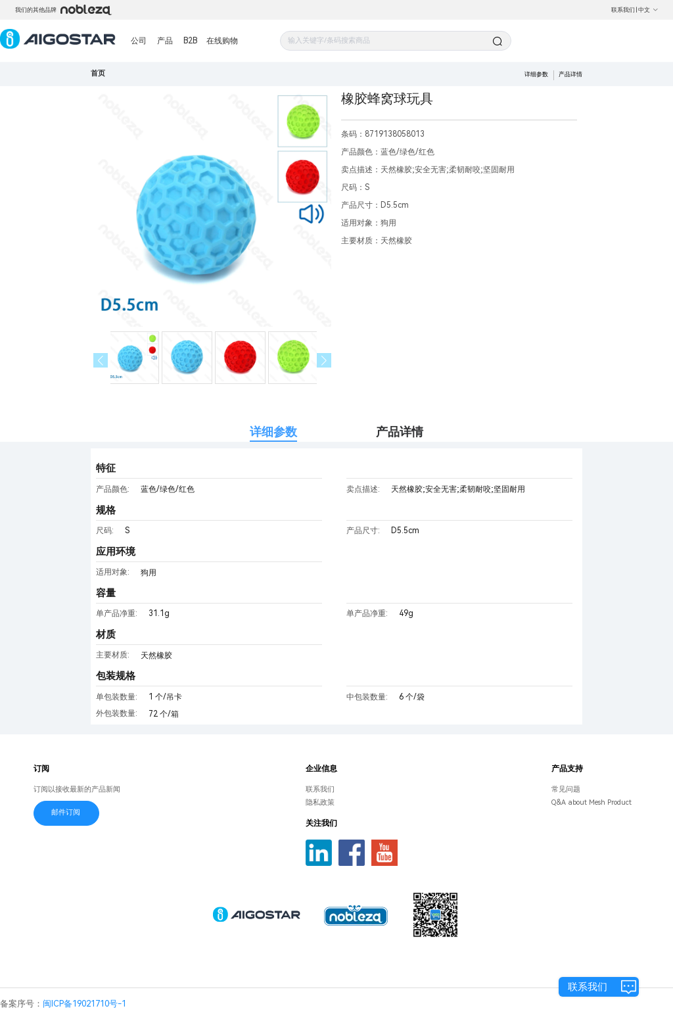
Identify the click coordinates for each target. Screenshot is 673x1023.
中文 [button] (648, 10)
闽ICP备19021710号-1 (84, 1004)
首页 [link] (98, 73)
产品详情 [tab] (399, 432)
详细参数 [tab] (273, 432)
